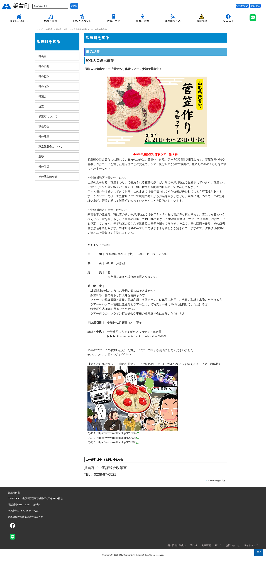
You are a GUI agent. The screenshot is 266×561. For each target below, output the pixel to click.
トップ (39, 29)
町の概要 (43, 66)
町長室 (42, 56)
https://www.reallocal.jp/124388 (118, 442)
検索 (74, 6)
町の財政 (43, 86)
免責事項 (206, 545)
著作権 (193, 545)
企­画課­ (49, 29)
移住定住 (43, 126)
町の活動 (43, 136)
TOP (259, 552)
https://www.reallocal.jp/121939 (118, 433)
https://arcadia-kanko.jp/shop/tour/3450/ (141, 336)
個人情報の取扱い (176, 545)
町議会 (42, 96)
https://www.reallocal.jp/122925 (118, 437)
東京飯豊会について (50, 146)
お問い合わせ (233, 545)
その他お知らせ (47, 176)
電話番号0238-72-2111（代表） (24, 504)
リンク (218, 545)
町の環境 (43, 166)
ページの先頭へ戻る (217, 480)
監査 (41, 106)
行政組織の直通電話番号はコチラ (25, 516)
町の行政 (43, 76)
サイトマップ (251, 545)
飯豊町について (47, 116)
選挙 (41, 156)
